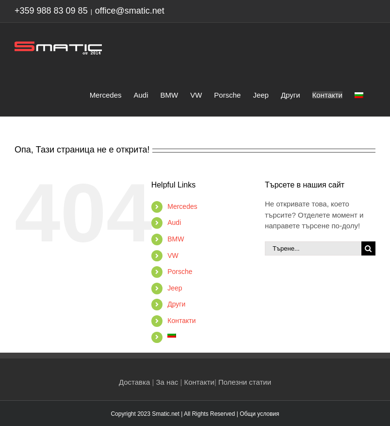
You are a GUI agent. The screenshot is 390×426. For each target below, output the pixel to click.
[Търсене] (368, 248)
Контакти (181, 320)
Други (176, 304)
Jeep (174, 288)
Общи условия (259, 413)
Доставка (134, 382)
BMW (175, 239)
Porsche (179, 271)
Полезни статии (244, 382)
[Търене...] (313, 248)
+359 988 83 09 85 (51, 11)
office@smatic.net (129, 11)
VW (173, 255)
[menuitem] (359, 94)
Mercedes (182, 206)
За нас (167, 382)
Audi (174, 222)
